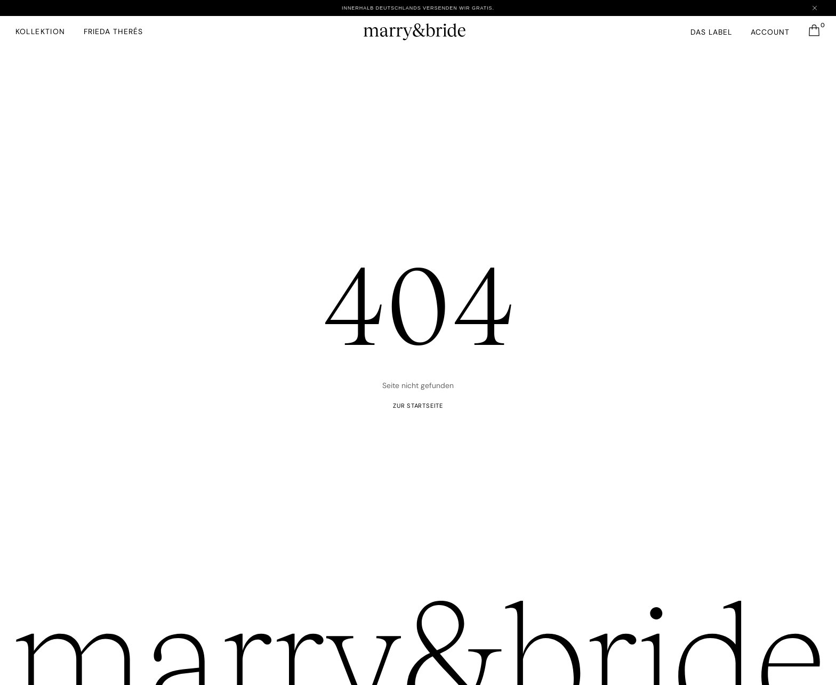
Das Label (711, 32)
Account (769, 32)
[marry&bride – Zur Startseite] (418, 29)
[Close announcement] (814, 8)
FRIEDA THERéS (113, 31)
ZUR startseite (418, 406)
